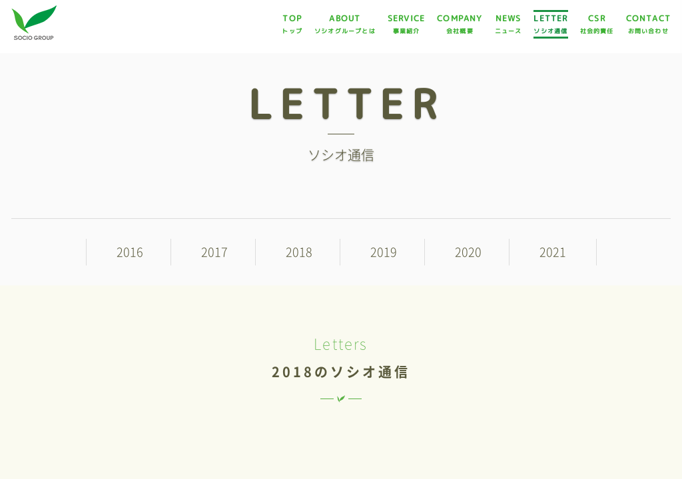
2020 (468, 252)
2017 (214, 252)
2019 (383, 252)
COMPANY (459, 24)
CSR (597, 24)
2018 (299, 252)
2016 (130, 252)
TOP (292, 24)
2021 (552, 252)
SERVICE (406, 24)
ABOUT (345, 24)
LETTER (550, 24)
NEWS (508, 24)
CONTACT (648, 24)
